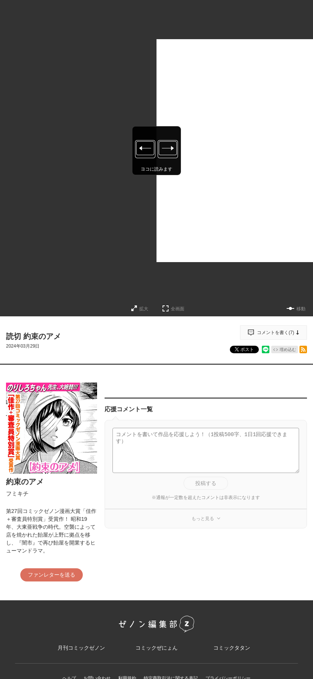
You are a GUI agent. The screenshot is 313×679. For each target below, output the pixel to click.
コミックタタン (231, 648)
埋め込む (288, 349)
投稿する (205, 483)
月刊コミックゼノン (81, 648)
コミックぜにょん (156, 648)
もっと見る (202, 518)
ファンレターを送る (51, 575)
